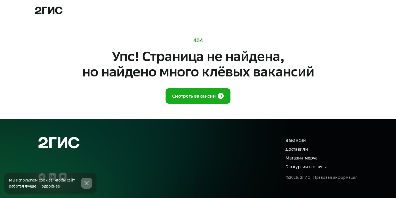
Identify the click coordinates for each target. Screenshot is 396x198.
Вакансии (295, 140)
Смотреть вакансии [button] (198, 96)
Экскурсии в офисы (306, 166)
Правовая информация (335, 177)
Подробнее (49, 186)
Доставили (296, 149)
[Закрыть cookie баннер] (86, 183)
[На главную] (59, 143)
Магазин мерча (301, 158)
